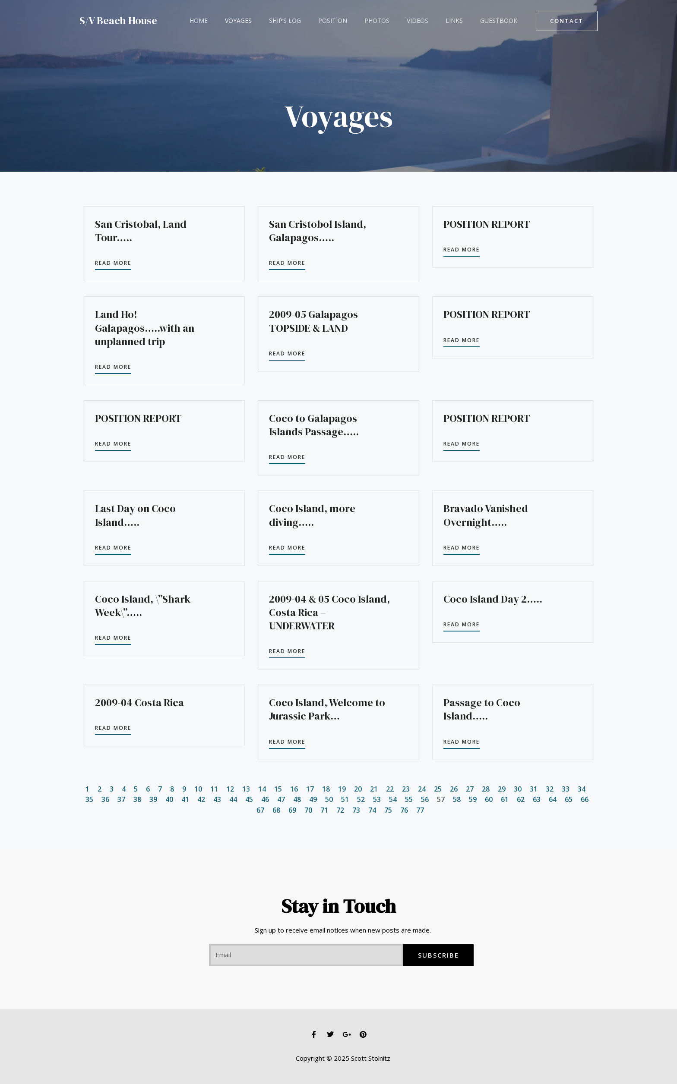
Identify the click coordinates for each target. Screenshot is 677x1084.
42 (201, 799)
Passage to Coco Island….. (481, 709)
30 (518, 789)
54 (393, 799)
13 (246, 789)
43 (217, 799)
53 (377, 799)
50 (329, 799)
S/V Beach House (118, 20)
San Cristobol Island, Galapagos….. (317, 231)
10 (198, 789)
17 (310, 789)
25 (438, 789)
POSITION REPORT (486, 224)
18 (326, 789)
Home (196, 20)
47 (281, 799)
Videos (389, 20)
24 (422, 789)
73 (356, 809)
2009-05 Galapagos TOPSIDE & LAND (313, 321)
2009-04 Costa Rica (139, 702)
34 (581, 789)
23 (406, 789)
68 (276, 809)
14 (262, 789)
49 (313, 799)
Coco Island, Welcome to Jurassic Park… (327, 709)
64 (553, 799)
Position (314, 20)
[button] (567, 21)
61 (505, 799)
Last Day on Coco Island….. (135, 515)
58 (457, 799)
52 (361, 799)
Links (420, 20)
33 (565, 789)
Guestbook (459, 20)
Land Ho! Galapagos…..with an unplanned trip (144, 327)
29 (502, 789)
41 (185, 799)
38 (137, 799)
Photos (353, 20)
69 (292, 809)
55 (409, 799)
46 (265, 799)
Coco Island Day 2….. (492, 599)
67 (260, 809)
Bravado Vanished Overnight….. (485, 515)
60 (489, 799)
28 (486, 789)
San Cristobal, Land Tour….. (141, 231)
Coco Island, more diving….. (312, 515)
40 (169, 799)
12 (230, 789)
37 (121, 799)
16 (294, 789)
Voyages (230, 20)
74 (372, 809)
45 (249, 799)
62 (521, 799)
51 (345, 799)
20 (358, 789)
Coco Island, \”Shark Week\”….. (142, 605)
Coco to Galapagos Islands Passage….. (314, 425)
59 (473, 799)
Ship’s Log (272, 20)
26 (454, 789)
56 (425, 799)
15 (278, 789)
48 (297, 799)
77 (420, 809)
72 (340, 809)
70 (308, 809)
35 (89, 799)
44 (233, 799)
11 (214, 789)
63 (537, 799)
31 (534, 789)
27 (470, 789)
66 (584, 799)
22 (390, 789)
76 (404, 809)
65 (569, 799)
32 (550, 789)
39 (153, 799)
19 (342, 789)
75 (388, 809)
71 (324, 809)
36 (105, 799)
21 (374, 789)
